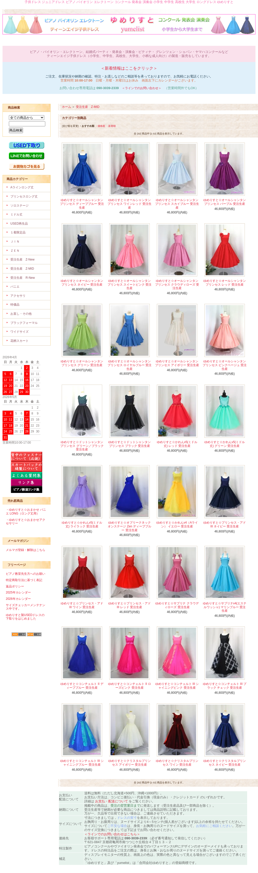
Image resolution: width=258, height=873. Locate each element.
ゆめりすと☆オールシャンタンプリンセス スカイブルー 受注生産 (177, 203)
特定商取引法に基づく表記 (24, 580)
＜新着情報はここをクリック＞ (129, 68)
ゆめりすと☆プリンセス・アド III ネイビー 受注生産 (224, 524)
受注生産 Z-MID (22, 268)
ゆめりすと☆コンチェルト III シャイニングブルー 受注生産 (82, 762)
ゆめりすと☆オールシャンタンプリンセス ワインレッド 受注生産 (130, 203)
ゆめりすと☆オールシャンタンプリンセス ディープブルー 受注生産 (82, 203)
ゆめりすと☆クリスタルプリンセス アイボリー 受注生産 (129, 762)
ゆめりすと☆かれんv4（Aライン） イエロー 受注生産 (177, 524)
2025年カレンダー (18, 592)
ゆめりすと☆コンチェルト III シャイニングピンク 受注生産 (177, 685)
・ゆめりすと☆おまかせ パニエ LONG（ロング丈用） (26, 511)
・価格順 (100, 126)
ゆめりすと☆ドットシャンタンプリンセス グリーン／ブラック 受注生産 (81, 445)
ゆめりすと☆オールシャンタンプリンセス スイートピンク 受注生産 (130, 284)
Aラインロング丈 (22, 187)
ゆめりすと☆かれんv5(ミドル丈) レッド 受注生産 (177, 444)
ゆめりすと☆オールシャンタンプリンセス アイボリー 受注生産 (177, 363)
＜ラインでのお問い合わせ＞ (141, 88)
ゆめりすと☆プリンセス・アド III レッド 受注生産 (129, 605)
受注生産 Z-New (22, 259)
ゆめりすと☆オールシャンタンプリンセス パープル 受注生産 (224, 202)
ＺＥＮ (14, 250)
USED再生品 (19, 223)
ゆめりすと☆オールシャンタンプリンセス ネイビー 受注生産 (82, 282)
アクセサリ (18, 295)
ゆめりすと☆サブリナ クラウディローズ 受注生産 (177, 605)
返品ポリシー (15, 586)
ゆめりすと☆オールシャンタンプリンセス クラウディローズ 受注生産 (177, 284)
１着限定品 (18, 232)
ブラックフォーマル (24, 323)
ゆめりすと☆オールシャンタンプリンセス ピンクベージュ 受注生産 (225, 365)
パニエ (14, 286)
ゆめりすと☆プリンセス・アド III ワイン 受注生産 (82, 605)
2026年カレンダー (18, 599)
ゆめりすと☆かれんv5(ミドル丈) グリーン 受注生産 (224, 444)
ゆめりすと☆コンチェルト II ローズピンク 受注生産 (129, 685)
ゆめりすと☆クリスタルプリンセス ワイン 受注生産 (177, 762)
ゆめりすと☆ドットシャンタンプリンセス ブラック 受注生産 (129, 444)
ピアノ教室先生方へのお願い (25, 574)
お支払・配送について (111, 801)
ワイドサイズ (19, 331)
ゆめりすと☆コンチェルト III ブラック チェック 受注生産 (225, 685)
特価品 (14, 304)
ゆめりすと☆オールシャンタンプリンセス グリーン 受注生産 (82, 363)
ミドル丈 (16, 214)
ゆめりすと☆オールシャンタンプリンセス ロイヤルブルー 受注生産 (130, 365)
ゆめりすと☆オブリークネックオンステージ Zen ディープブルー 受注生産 (129, 526)
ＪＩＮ (14, 241)
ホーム (66, 107)
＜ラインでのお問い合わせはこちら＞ (112, 834)
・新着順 (111, 126)
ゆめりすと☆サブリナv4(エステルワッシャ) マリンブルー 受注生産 (225, 607)
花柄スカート (19, 341)
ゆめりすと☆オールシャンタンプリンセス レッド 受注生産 (224, 282)
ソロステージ (19, 205)
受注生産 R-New (22, 278)
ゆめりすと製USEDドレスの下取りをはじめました (25, 617)
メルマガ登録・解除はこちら (25, 550)
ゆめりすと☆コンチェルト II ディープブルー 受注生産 (81, 685)
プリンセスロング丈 (24, 196)
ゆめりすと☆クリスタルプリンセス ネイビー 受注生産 (224, 762)
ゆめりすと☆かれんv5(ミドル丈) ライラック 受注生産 (82, 524)
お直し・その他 (21, 313)
